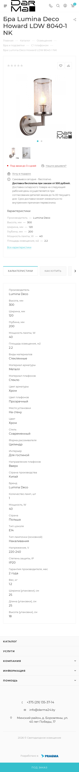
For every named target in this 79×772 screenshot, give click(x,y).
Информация (14, 670)
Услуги (9, 651)
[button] (38, 141)
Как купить (53, 270)
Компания (12, 660)
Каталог (10, 641)
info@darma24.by (42, 710)
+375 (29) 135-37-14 (40, 702)
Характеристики (20, 270)
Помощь (10, 680)
